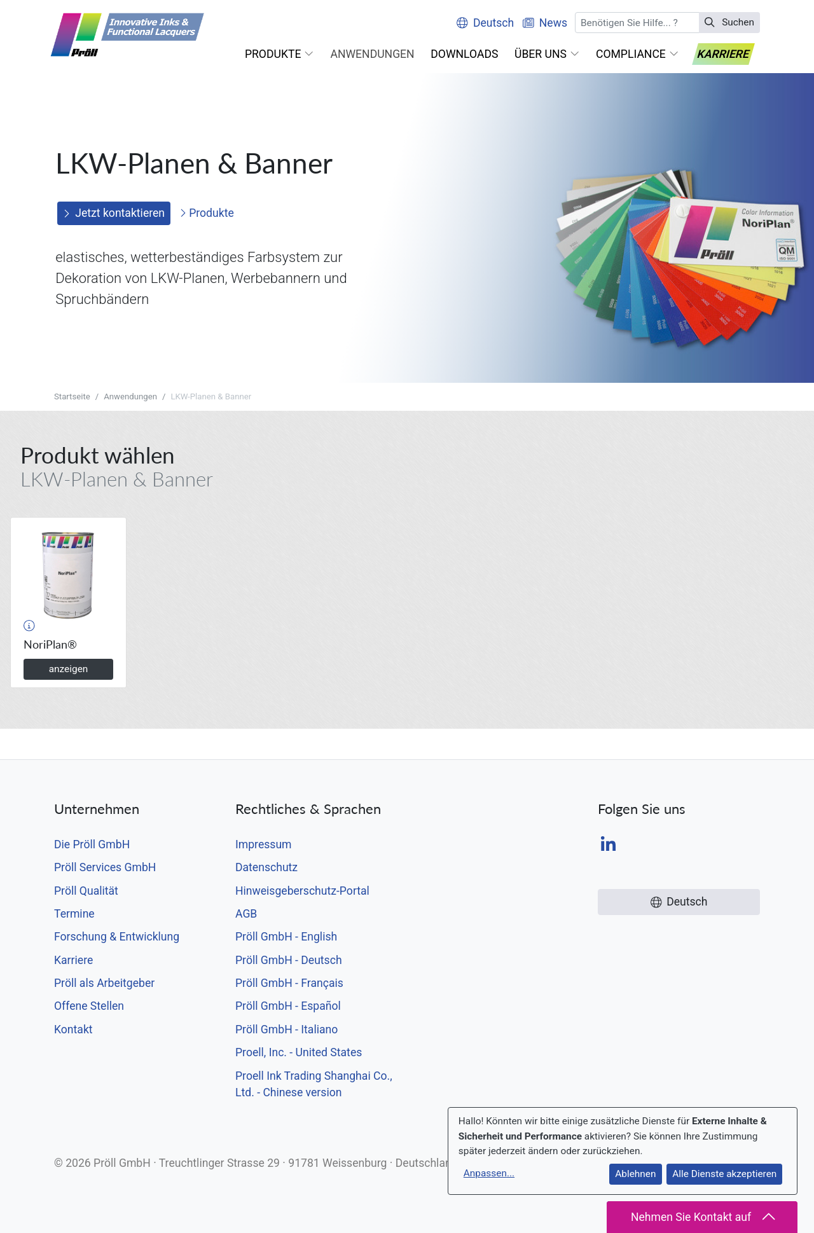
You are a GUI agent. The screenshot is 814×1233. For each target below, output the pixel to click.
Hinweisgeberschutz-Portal (302, 891)
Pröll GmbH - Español (288, 1006)
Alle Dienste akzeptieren (724, 1174)
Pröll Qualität (86, 891)
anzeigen (68, 669)
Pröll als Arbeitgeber (104, 983)
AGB (246, 913)
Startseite (72, 396)
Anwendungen (130, 396)
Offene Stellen (89, 1006)
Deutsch (485, 23)
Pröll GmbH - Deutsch (288, 960)
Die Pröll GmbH (92, 844)
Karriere (73, 960)
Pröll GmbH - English (286, 936)
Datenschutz (266, 867)
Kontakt (73, 1029)
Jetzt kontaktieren (114, 213)
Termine (74, 913)
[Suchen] (637, 22)
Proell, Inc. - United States (298, 1052)
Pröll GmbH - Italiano (286, 1029)
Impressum (263, 844)
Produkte (206, 213)
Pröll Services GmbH (105, 867)
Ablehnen (635, 1174)
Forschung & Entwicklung (116, 936)
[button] (279, 54)
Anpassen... (489, 1173)
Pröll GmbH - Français (289, 983)
